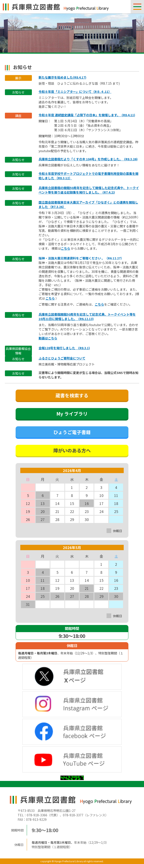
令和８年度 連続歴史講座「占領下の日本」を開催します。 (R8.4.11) (87, 115)
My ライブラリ (72, 413)
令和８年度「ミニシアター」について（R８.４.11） (75, 91)
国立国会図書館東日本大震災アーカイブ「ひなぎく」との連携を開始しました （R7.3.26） (88, 204)
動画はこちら (48, 338)
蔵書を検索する (72, 395)
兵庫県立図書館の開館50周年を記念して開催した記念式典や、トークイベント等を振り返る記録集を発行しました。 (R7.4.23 (89, 190)
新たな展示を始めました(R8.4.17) (62, 77)
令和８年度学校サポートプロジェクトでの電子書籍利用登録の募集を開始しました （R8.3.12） (88, 175)
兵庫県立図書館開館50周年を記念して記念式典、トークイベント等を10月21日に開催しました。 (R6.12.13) (87, 316)
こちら (65, 248)
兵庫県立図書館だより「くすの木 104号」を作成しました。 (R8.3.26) (88, 159)
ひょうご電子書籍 (72, 432)
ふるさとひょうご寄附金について (62, 358)
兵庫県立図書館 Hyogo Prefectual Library (55, 6)
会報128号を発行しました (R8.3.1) (64, 348)
